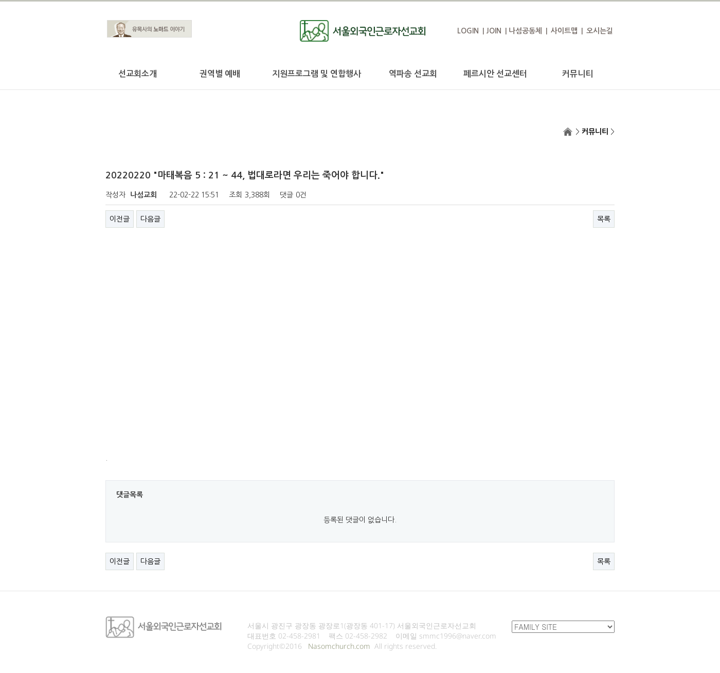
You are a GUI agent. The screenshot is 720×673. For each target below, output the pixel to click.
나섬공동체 (525, 30)
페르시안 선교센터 (495, 74)
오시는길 (599, 30)
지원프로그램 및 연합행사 (316, 74)
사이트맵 (564, 30)
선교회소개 (137, 74)
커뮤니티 (577, 74)
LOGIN (468, 30)
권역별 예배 (220, 74)
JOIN (493, 30)
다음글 (150, 219)
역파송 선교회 (413, 74)
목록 (603, 219)
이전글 (120, 219)
